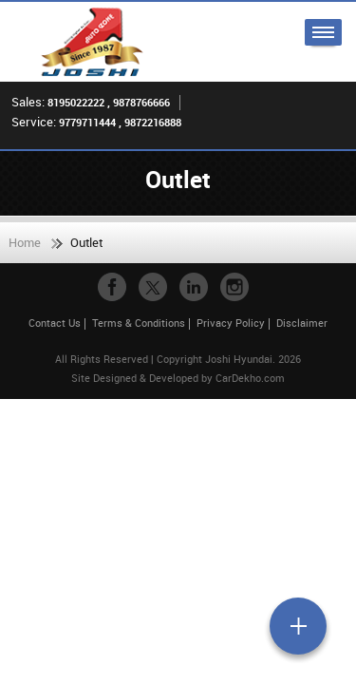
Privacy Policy (231, 322)
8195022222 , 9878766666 (108, 102)
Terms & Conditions (138, 322)
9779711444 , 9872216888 (120, 122)
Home (25, 242)
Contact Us (54, 322)
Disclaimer (302, 322)
